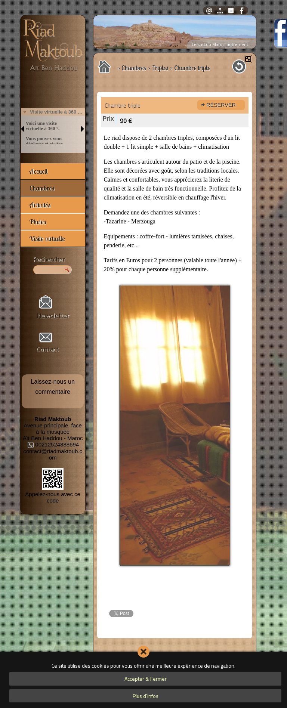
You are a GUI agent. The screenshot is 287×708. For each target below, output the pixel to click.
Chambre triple (123, 105)
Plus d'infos (145, 696)
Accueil (38, 171)
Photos (38, 221)
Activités (40, 205)
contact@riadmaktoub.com (52, 454)
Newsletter (53, 315)
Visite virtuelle (47, 238)
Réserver (220, 105)
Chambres (42, 188)
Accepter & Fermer (145, 679)
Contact (48, 349)
